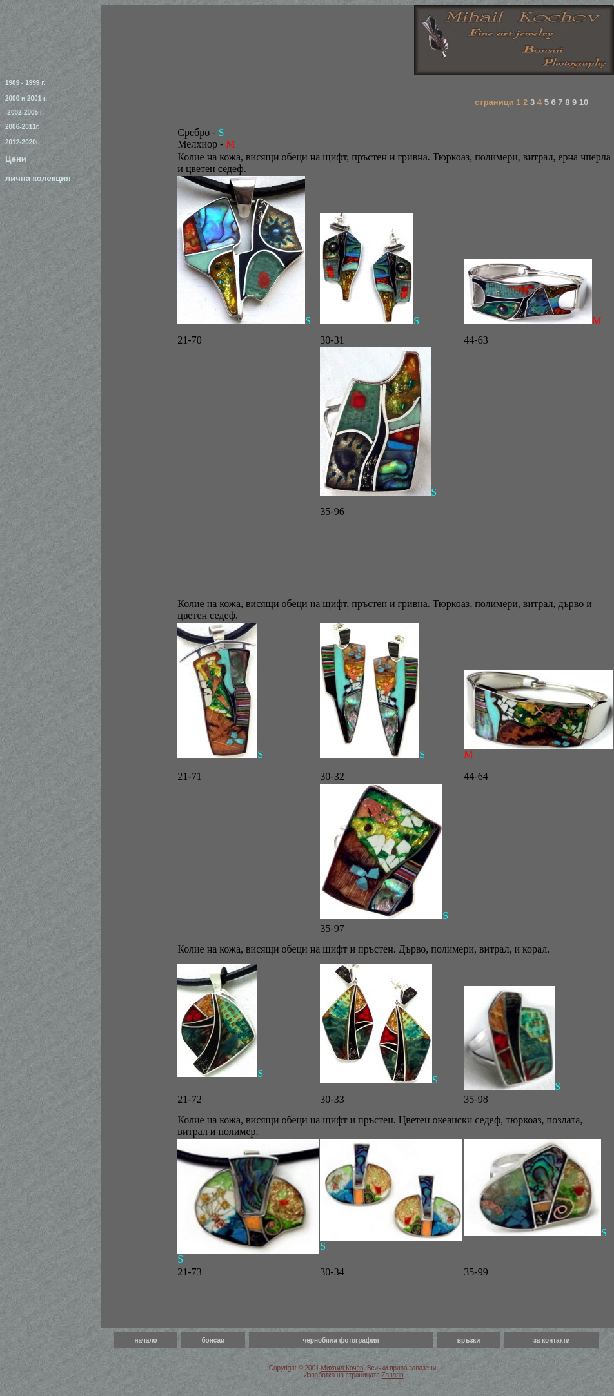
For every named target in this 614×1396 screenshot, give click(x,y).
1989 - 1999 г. (25, 82)
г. (38, 126)
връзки (468, 1340)
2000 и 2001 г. (26, 98)
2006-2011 (20, 126)
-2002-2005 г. (24, 112)
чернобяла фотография (340, 1340)
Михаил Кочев (342, 1368)
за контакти (551, 1340)
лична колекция (38, 178)
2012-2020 (20, 142)
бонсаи (212, 1340)
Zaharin (393, 1375)
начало (146, 1340)
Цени (15, 159)
